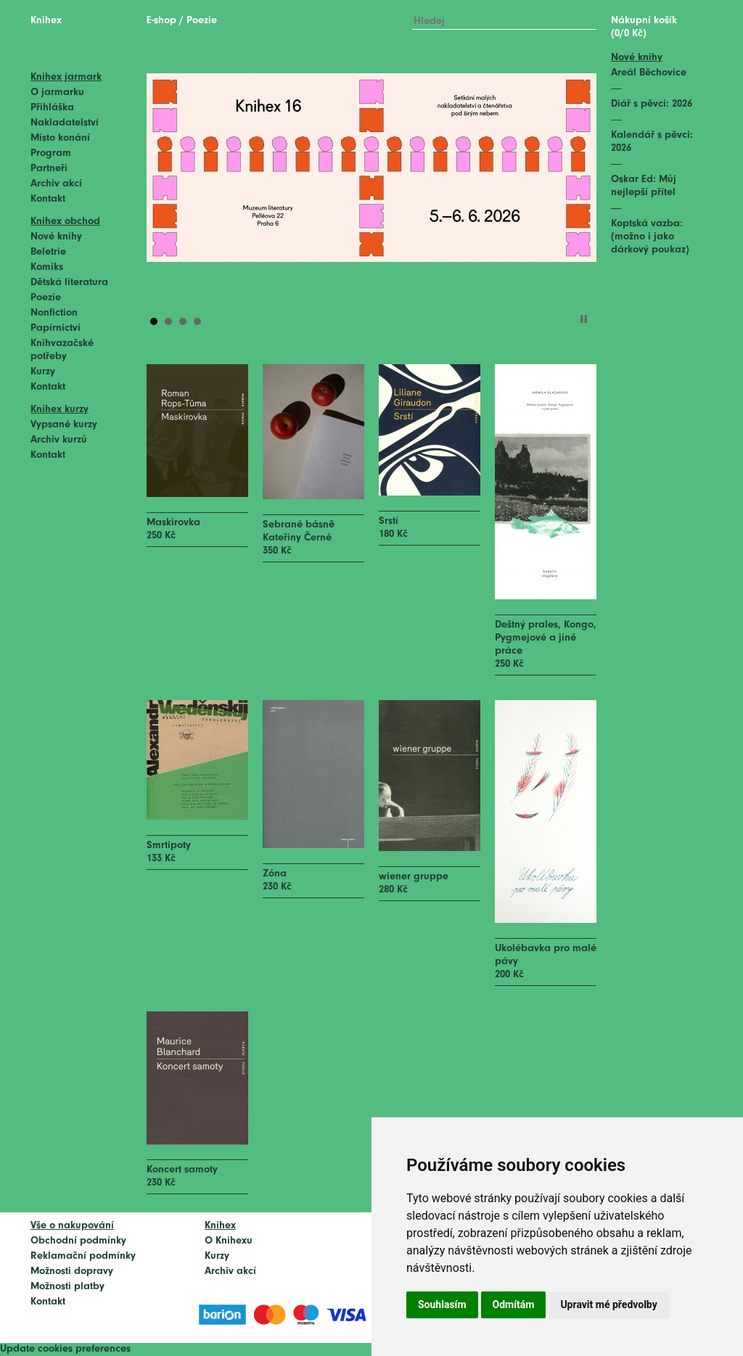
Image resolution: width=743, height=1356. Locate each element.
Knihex (46, 20)
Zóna (275, 874)
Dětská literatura (69, 282)
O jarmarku (57, 92)
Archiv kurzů (58, 440)
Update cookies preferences (65, 1349)
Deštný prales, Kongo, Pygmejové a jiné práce (545, 638)
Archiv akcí (56, 184)
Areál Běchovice (648, 73)
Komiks (46, 267)
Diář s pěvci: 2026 (651, 104)
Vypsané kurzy (63, 425)
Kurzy (42, 372)
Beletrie (48, 252)
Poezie (45, 298)
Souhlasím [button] (442, 1304)
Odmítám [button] (514, 1304)
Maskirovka (173, 522)
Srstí (388, 521)
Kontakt (47, 199)
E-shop (161, 20)
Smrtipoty (169, 845)
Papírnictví (55, 328)
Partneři (48, 168)
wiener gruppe (413, 877)
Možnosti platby (67, 1286)
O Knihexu (229, 1241)
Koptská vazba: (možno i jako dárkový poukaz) (650, 237)
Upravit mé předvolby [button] (608, 1304)
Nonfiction (54, 313)
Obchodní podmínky (78, 1241)
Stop (583, 319)
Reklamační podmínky (83, 1256)
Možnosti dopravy (71, 1271)
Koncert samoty (182, 1170)
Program (50, 153)
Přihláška (52, 107)
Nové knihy (56, 237)
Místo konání (60, 138)
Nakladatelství (64, 123)
